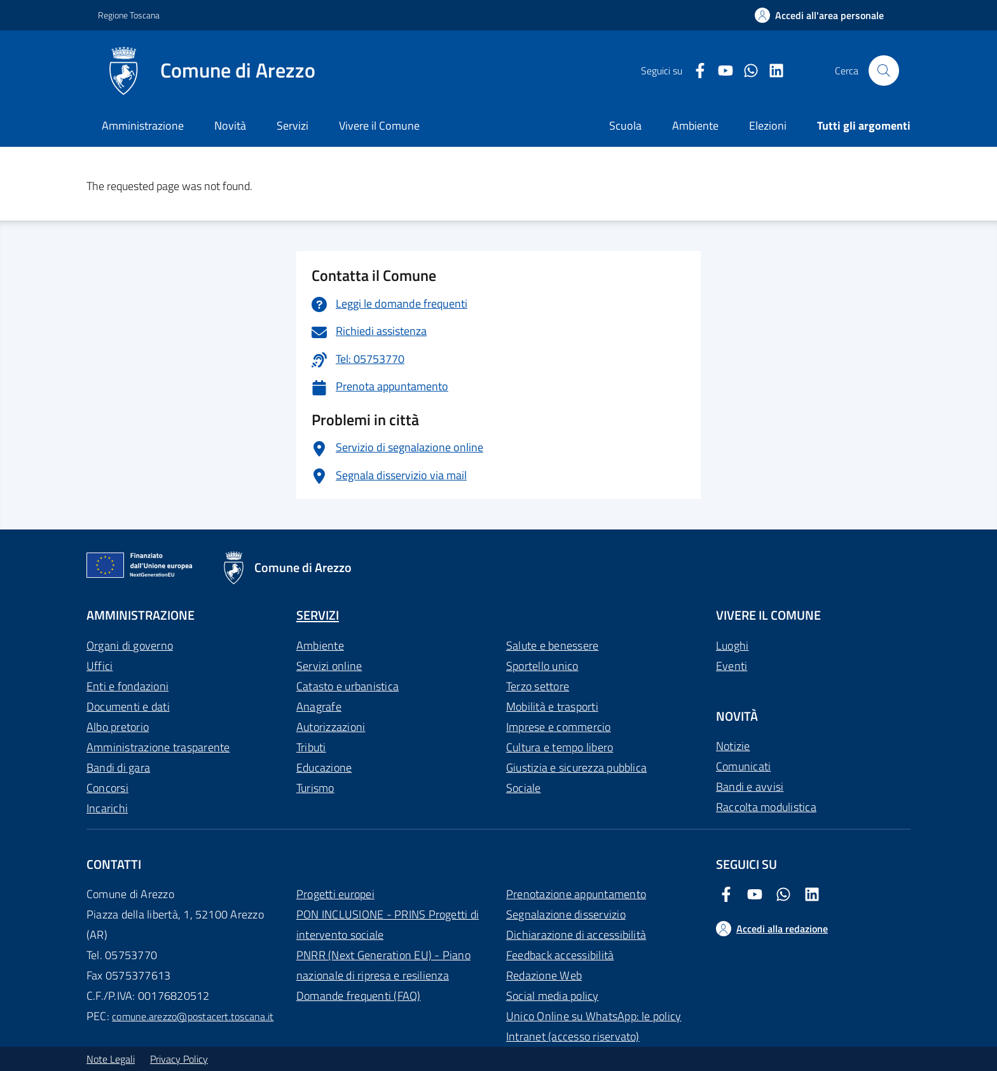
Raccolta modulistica (766, 806)
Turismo (315, 787)
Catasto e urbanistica (347, 686)
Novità (230, 125)
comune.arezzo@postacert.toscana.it (192, 1016)
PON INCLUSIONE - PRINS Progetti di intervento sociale (387, 924)
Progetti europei (335, 894)
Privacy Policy (179, 1059)
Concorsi (107, 787)
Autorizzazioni (330, 726)
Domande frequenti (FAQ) (358, 995)
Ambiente (320, 645)
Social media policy (552, 995)
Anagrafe (318, 706)
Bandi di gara (118, 767)
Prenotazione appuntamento (576, 894)
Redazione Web (544, 975)
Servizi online (329, 665)
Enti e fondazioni (127, 686)
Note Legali (110, 1059)
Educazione (324, 767)
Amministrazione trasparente (158, 747)
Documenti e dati (128, 706)
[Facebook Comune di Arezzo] (695, 71)
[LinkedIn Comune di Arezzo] (771, 71)
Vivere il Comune (379, 125)
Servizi (292, 125)
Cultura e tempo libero (559, 747)
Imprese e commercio (558, 726)
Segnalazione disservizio (566, 914)
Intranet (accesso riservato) (573, 1036)
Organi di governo (129, 645)
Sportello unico (542, 665)
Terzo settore (537, 686)
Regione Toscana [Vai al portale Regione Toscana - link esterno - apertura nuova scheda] (129, 15)
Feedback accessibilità (560, 955)
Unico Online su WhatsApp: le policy (593, 1016)
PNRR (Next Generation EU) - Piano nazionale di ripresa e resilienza (383, 965)
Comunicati (743, 766)
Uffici (99, 665)
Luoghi (732, 645)
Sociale (523, 787)
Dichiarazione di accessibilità (576, 934)
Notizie (733, 745)
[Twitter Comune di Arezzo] (746, 71)
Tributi (311, 747)
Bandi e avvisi (749, 786)
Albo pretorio (117, 726)
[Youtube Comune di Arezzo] (720, 71)
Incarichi (107, 808)
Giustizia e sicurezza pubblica (576, 767)
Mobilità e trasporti (552, 706)
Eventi (731, 665)
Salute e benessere (552, 645)
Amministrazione (143, 125)
